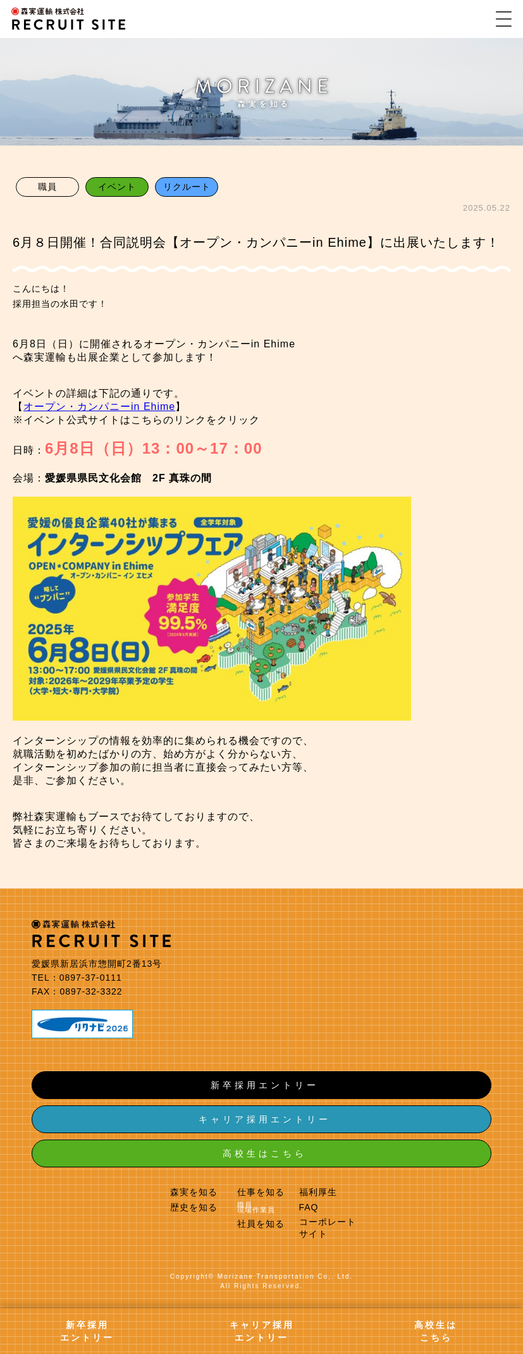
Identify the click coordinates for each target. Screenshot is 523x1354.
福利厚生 (318, 1192)
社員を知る (261, 1224)
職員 (47, 187)
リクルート (187, 187)
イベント (117, 187)
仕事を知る (261, 1192)
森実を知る (194, 1192)
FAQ (309, 1207)
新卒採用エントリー (265, 1085)
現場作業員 (256, 1210)
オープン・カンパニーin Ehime (99, 406)
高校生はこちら (265, 1153)
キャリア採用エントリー (265, 1119)
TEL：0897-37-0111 (77, 977)
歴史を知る (194, 1207)
